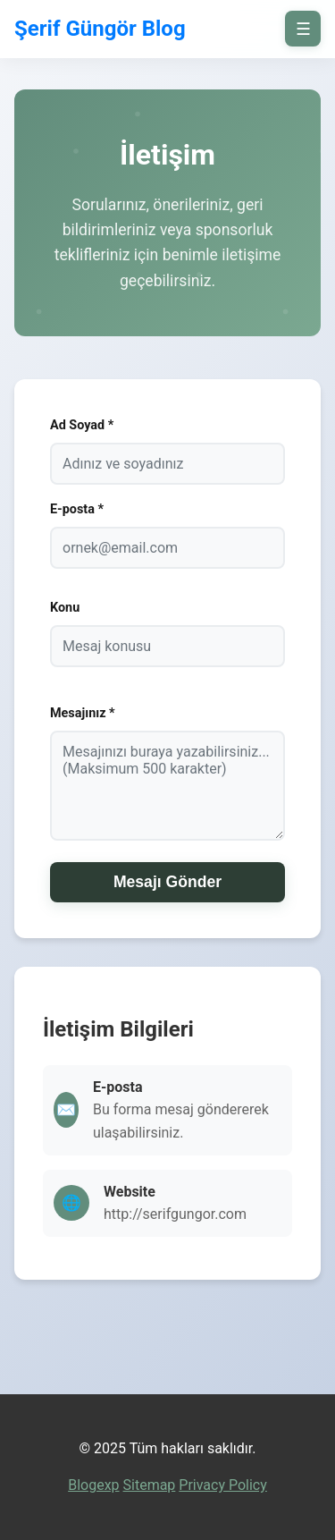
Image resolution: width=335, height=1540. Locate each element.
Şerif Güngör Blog (100, 28)
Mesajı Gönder (167, 882)
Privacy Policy (223, 1485)
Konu (65, 607)
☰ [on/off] (303, 29)
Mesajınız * (82, 713)
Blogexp (93, 1485)
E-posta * (77, 509)
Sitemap (149, 1485)
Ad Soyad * (81, 425)
